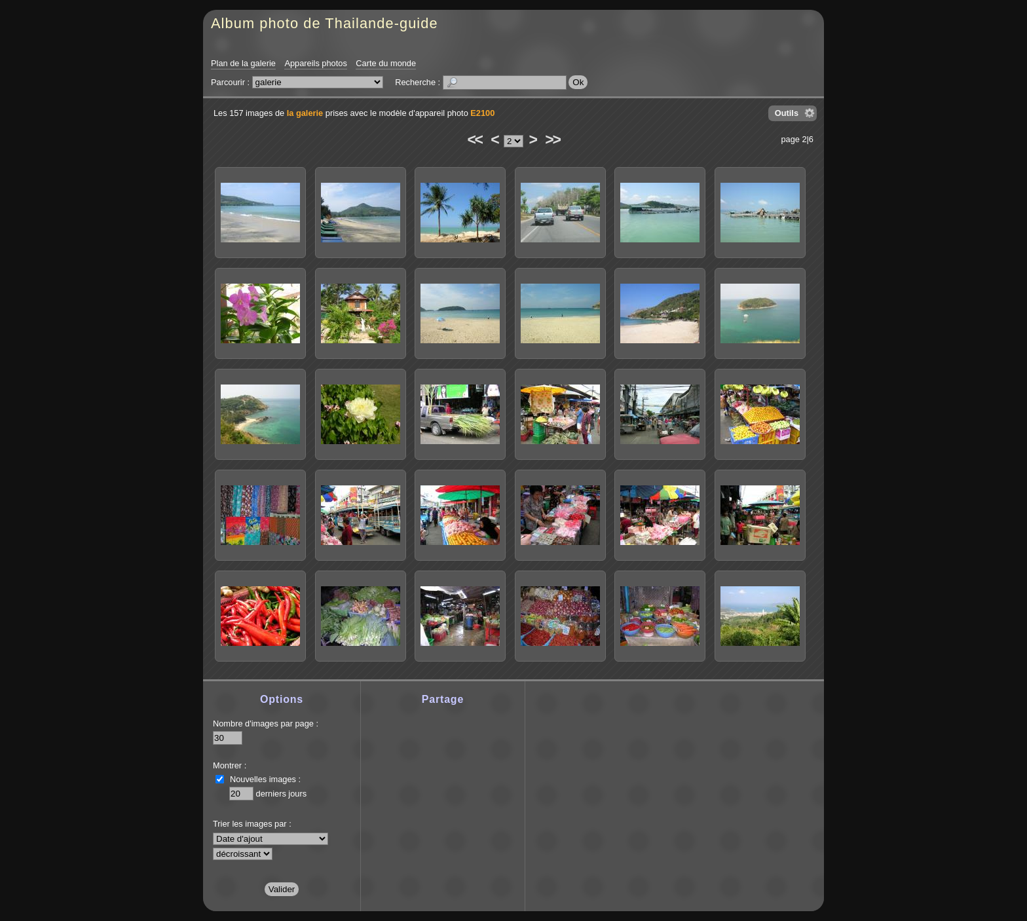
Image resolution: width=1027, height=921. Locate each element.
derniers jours (281, 794)
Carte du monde (386, 63)
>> (552, 139)
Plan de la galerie (243, 63)
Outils (786, 113)
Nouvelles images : (265, 779)
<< (474, 139)
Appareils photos (315, 63)
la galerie (305, 113)
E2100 (482, 113)
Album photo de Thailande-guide (324, 23)
